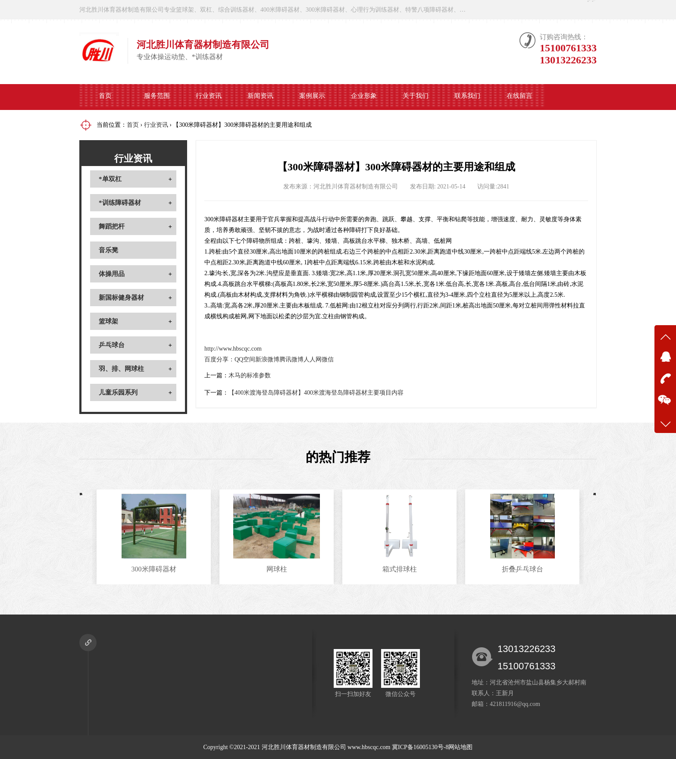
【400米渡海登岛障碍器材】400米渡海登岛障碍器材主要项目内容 (316, 392)
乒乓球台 (112, 345)
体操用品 (112, 273)
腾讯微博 (291, 359)
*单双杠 (110, 179)
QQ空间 (245, 359)
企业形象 (364, 96)
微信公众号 (571, 9)
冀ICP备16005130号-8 (420, 747)
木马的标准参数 (249, 375)
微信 (328, 359)
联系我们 (467, 96)
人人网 (313, 359)
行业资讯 (208, 96)
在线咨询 (513, 9)
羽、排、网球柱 (121, 368)
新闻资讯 (260, 96)
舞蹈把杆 (112, 226)
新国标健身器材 (121, 297)
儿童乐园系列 (118, 392)
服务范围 (157, 96)
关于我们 (415, 96)
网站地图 (460, 747)
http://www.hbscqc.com (233, 348)
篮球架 (108, 321)
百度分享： (219, 359)
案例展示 (312, 96)
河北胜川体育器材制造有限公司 (304, 747)
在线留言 (519, 96)
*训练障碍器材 (120, 202)
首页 (105, 96)
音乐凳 (108, 250)
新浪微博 (267, 359)
